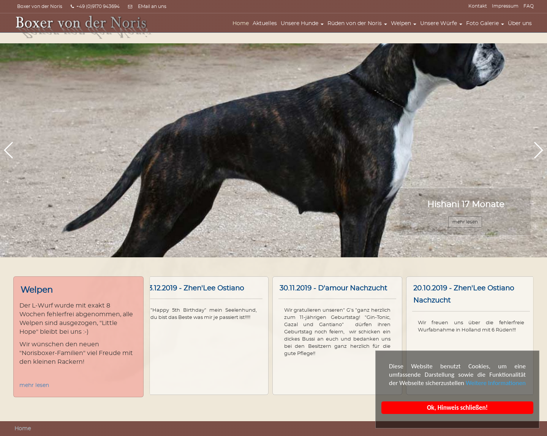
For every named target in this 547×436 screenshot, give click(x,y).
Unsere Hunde (304, 29)
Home (242, 29)
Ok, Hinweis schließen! (457, 408)
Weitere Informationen (496, 383)
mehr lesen (34, 385)
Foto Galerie (487, 29)
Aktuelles (267, 29)
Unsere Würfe (443, 29)
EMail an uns (152, 6)
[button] (538, 150)
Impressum (505, 6)
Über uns (522, 29)
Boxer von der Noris (39, 6)
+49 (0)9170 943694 (95, 6)
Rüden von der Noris (359, 29)
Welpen (405, 29)
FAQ (528, 6)
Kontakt (477, 6)
